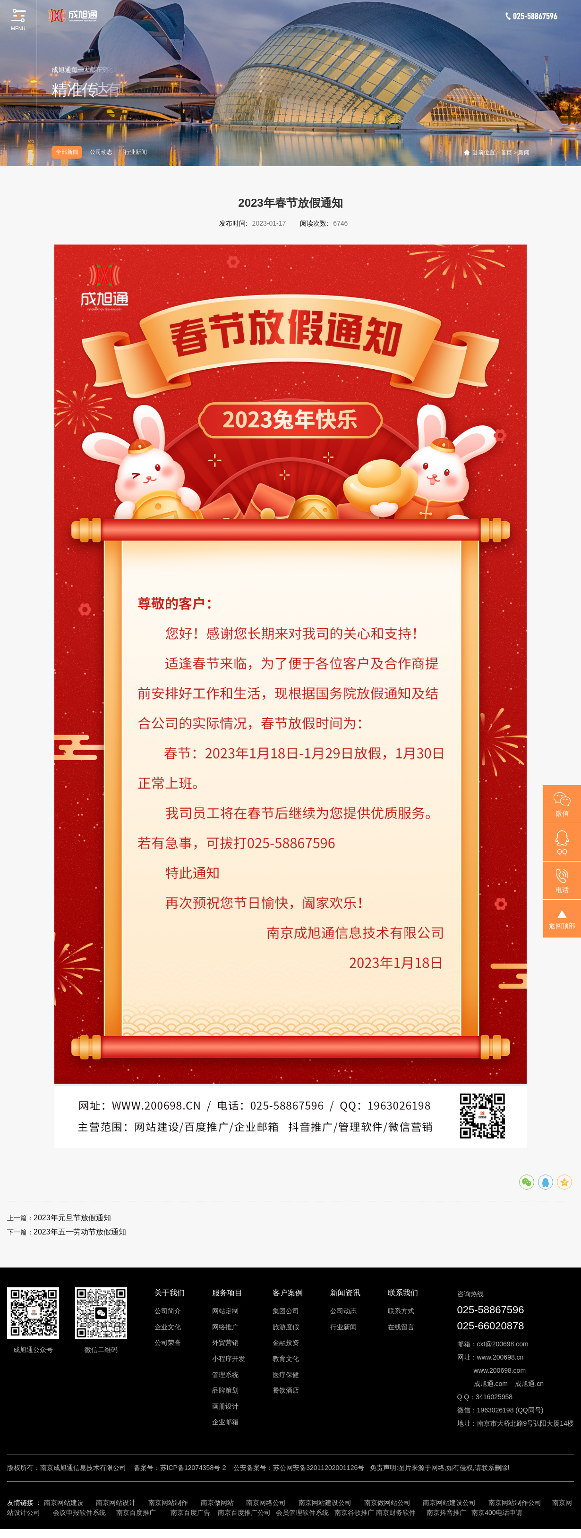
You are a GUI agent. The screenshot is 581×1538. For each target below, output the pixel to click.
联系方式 (401, 1311)
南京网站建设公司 (325, 1502)
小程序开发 (228, 1358)
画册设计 (225, 1406)
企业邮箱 (225, 1422)
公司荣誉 (167, 1342)
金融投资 (286, 1342)
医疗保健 (286, 1374)
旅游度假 (286, 1327)
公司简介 (167, 1311)
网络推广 (225, 1327)
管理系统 (225, 1374)
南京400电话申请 (496, 1512)
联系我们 (403, 1293)
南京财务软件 (396, 1512)
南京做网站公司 (387, 1502)
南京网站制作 (168, 1502)
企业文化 (167, 1327)
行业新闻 (135, 152)
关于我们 (169, 1293)
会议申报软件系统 (80, 1512)
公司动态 (101, 152)
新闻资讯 (345, 1293)
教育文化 (286, 1358)
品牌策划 (225, 1390)
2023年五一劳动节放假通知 (80, 1232)
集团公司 (286, 1311)
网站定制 (225, 1311)
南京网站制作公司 (514, 1502)
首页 (506, 152)
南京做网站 (217, 1502)
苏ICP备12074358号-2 (193, 1467)
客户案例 (288, 1293)
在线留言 (401, 1327)
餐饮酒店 (286, 1390)
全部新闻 (67, 152)
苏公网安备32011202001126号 (318, 1467)
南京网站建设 (64, 1502)
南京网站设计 (116, 1502)
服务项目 (227, 1293)
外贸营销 (225, 1342)
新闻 (524, 152)
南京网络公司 (266, 1502)
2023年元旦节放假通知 (72, 1218)
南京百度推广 (136, 1512)
